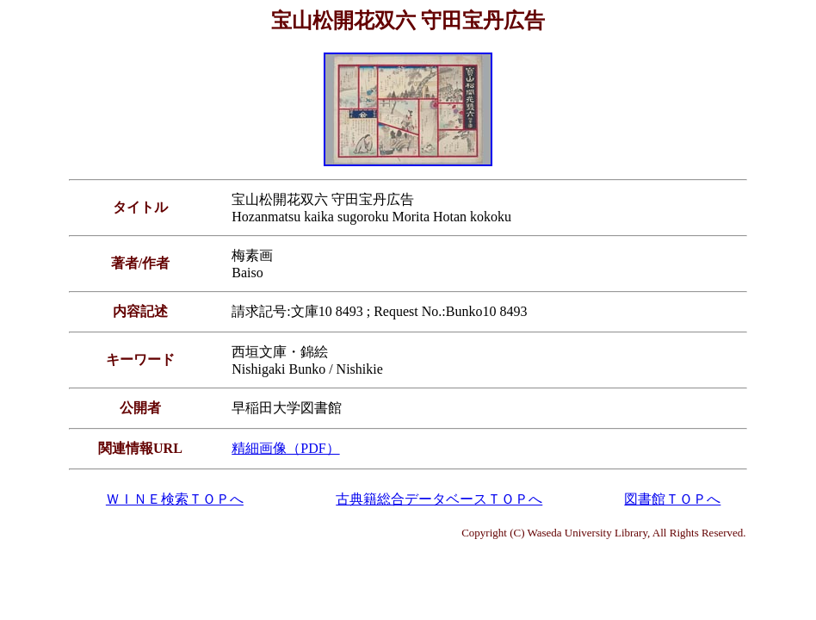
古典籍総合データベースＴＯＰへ (439, 499)
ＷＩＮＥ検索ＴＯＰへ (175, 499)
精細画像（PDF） (285, 448)
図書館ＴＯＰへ (672, 499)
